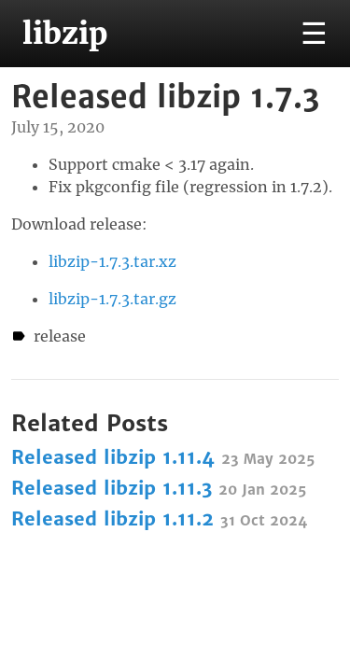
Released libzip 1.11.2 (159, 518)
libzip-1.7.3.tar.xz (112, 261)
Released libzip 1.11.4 (163, 457)
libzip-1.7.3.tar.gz (112, 298)
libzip (64, 33)
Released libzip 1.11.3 (158, 487)
